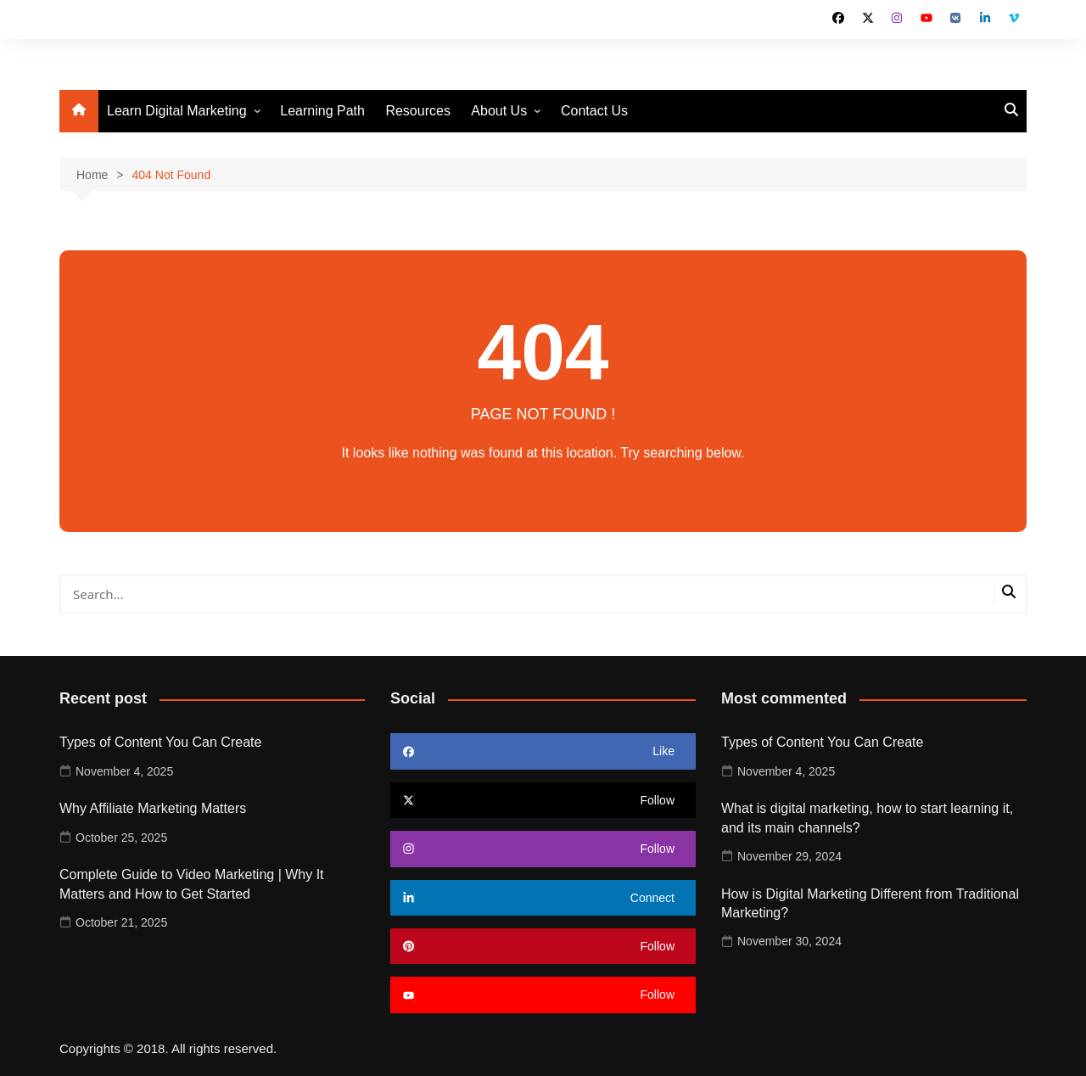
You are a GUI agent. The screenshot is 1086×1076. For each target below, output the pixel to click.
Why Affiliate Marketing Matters (152, 808)
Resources (417, 111)
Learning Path (322, 111)
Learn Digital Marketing (177, 111)
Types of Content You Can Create (160, 742)
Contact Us (594, 111)
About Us (499, 111)
